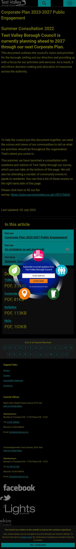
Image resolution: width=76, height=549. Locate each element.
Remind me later (42, 287)
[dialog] (38, 274)
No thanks (32, 287)
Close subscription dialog (67, 250)
